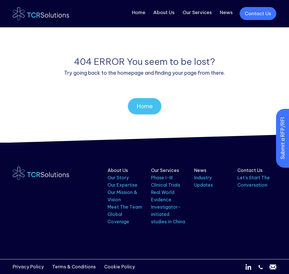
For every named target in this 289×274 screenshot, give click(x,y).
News (226, 12)
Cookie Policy (119, 266)
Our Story (118, 177)
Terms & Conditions (74, 266)
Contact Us (258, 13)
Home (138, 12)
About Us (164, 12)
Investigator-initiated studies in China (168, 214)
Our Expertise (122, 185)
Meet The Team (125, 207)
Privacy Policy (28, 266)
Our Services (197, 12)
